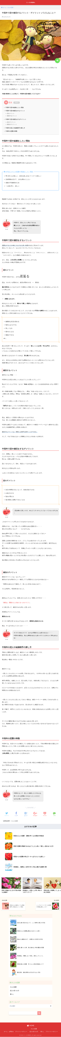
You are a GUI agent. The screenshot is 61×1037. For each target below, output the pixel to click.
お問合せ (11, 1031)
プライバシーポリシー (21, 1031)
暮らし (12, 994)
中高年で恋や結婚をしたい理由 (15, 107)
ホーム (6, 1031)
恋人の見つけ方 (15, 991)
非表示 (16, 102)
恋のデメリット (11, 122)
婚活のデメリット (12, 124)
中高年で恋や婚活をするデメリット (16, 119)
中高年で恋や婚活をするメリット (15, 110)
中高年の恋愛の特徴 (11, 131)
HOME (30, 1026)
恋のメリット (10, 113)
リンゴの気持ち (31, 2)
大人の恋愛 (14, 821)
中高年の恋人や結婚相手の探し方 (15, 128)
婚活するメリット (12, 115)
